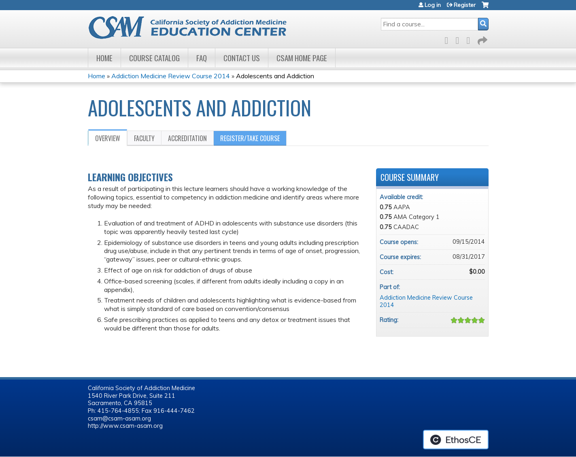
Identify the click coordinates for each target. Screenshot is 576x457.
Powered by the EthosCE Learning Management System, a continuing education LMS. (456, 439)
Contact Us (241, 58)
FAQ (201, 58)
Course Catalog (154, 58)
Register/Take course (250, 138)
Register (465, 5)
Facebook (449, 39)
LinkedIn (471, 39)
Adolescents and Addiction (275, 76)
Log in (433, 5)
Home (104, 58)
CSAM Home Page (301, 58)
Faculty (144, 138)
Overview (107, 138)
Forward (482, 39)
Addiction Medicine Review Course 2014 (171, 76)
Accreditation (187, 138)
